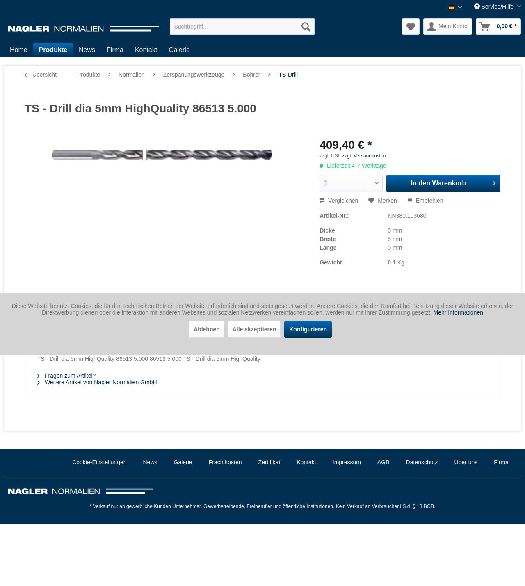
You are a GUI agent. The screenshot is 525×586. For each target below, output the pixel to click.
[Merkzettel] (411, 26)
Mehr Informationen (458, 312)
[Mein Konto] (447, 26)
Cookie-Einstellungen (99, 462)
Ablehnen (207, 329)
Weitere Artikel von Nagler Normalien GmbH (97, 382)
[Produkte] (53, 50)
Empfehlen (425, 200)
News (150, 462)
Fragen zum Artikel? (66, 375)
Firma (501, 462)
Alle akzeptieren (254, 329)
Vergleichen (339, 200)
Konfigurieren (308, 329)
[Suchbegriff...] (242, 26)
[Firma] (115, 50)
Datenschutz (422, 462)
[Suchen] (306, 26)
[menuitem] (242, 26)
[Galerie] (179, 50)
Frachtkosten (225, 462)
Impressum (347, 462)
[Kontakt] (146, 50)
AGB (383, 462)
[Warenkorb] (498, 26)
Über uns (465, 462)
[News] (87, 50)
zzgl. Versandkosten (364, 156)
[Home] (18, 50)
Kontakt (306, 462)
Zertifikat (269, 462)
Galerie (183, 462)
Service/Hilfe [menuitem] (494, 6)
